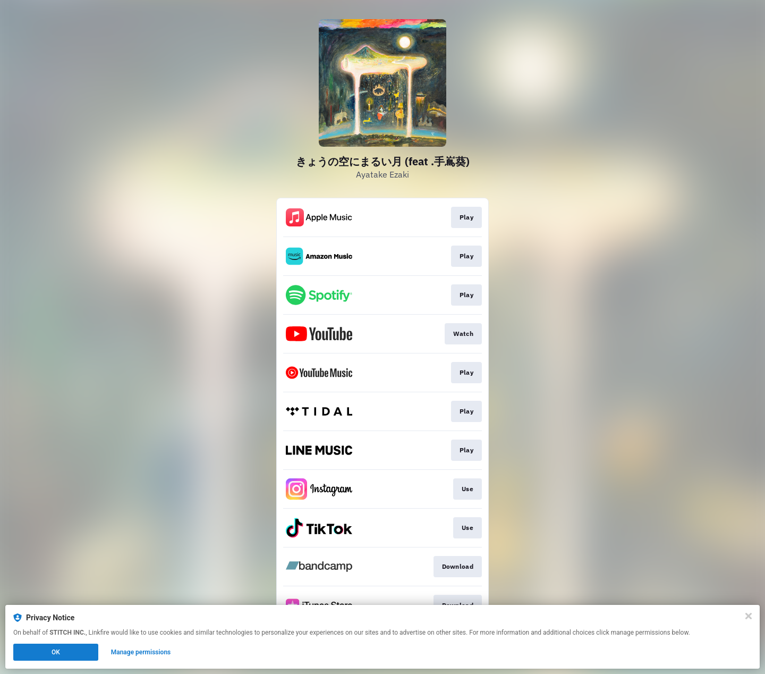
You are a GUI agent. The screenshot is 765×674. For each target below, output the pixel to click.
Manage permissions (141, 652)
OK (56, 652)
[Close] (748, 616)
